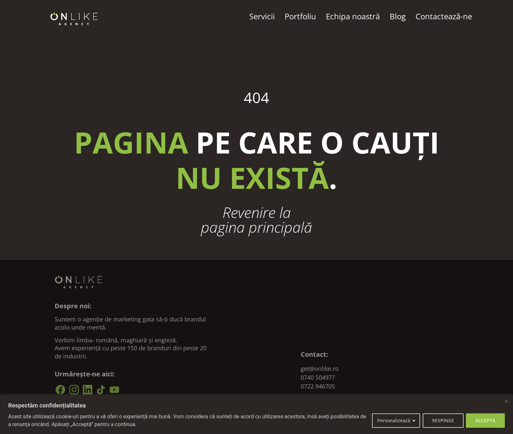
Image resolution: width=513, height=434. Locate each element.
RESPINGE (443, 420)
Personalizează (393, 420)
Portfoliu (300, 16)
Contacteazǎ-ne (444, 16)
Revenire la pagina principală (256, 219)
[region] (256, 415)
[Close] (506, 401)
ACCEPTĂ (485, 420)
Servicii (262, 16)
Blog (398, 16)
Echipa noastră (353, 16)
